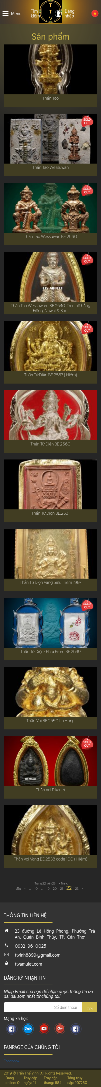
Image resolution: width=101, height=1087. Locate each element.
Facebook (12, 1061)
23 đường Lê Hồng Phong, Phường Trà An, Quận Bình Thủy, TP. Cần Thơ (55, 934)
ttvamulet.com (28, 964)
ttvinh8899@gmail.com (37, 955)
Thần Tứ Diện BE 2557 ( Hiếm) (50, 374)
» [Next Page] (82, 888)
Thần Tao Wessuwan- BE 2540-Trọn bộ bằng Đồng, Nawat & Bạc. (50, 308)
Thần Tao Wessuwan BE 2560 (50, 236)
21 (61, 888)
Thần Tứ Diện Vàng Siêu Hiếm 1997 (51, 582)
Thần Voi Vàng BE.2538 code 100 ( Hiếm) (50, 859)
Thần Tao (50, 98)
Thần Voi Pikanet (50, 789)
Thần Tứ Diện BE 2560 (50, 443)
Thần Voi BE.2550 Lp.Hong (50, 720)
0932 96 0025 (30, 946)
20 (55, 888)
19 (48, 888)
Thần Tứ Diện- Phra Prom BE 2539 (50, 651)
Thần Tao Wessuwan (50, 167)
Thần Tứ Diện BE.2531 (50, 513)
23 (76, 888)
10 (36, 888)
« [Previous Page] (25, 888)
